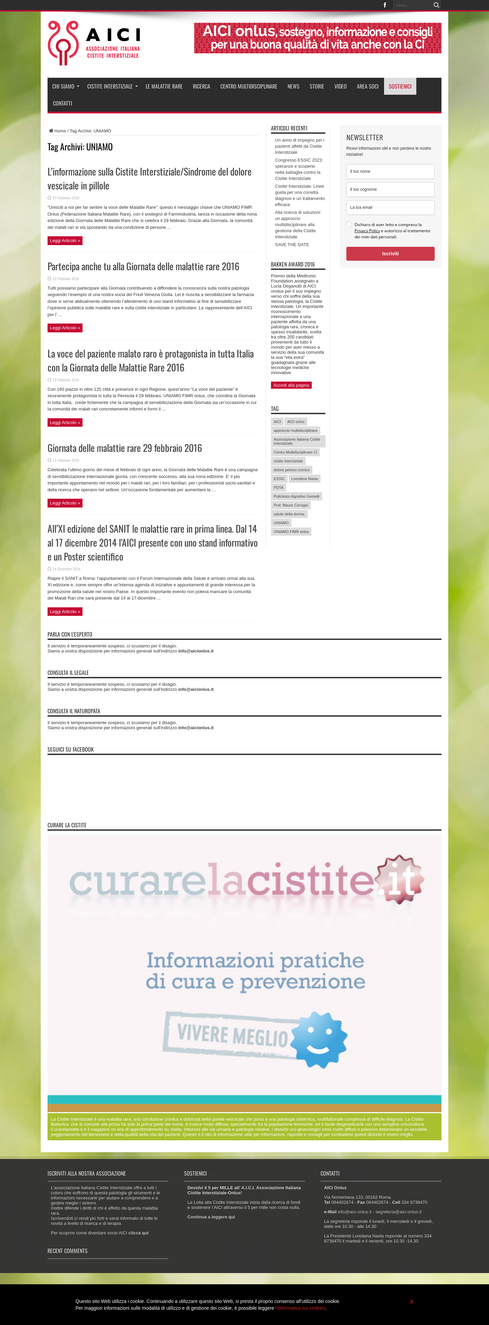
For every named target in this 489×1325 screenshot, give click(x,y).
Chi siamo (65, 86)
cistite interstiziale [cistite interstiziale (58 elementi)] (288, 461)
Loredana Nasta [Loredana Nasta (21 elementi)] (304, 479)
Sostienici (400, 86)
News (294, 86)
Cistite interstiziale (112, 86)
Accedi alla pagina (291, 385)
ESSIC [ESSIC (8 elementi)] (279, 479)
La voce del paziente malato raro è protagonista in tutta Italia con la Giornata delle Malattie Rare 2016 (151, 360)
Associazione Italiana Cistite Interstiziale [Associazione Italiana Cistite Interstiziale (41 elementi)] (297, 441)
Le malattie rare (164, 86)
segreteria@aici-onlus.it (398, 1211)
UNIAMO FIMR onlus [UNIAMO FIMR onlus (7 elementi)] (291, 532)
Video (340, 86)
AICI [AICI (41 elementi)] (277, 422)
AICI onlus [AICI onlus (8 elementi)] (296, 422)
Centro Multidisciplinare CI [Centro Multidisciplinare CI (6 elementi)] (295, 452)
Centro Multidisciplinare (248, 86)
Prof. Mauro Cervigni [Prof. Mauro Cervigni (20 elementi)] (291, 505)
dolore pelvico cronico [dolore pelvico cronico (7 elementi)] (292, 470)
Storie (317, 86)
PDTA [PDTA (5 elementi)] (279, 487)
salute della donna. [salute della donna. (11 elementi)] (289, 514)
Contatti (62, 103)
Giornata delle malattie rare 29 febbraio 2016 (125, 448)
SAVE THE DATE (292, 244)
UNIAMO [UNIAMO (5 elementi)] (281, 523)
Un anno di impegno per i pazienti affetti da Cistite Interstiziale (299, 146)
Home (57, 130)
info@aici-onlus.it (355, 1211)
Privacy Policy (367, 231)
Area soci (368, 86)
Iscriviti (390, 253)
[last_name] (390, 189)
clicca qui (138, 1232)
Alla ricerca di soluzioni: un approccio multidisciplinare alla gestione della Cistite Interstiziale (298, 224)
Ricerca (201, 86)
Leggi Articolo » (65, 240)
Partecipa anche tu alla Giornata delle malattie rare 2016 (143, 266)
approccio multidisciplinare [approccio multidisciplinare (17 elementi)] (296, 430)
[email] (390, 207)
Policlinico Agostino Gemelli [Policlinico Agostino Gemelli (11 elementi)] (297, 496)
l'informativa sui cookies (300, 1308)
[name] (390, 171)
